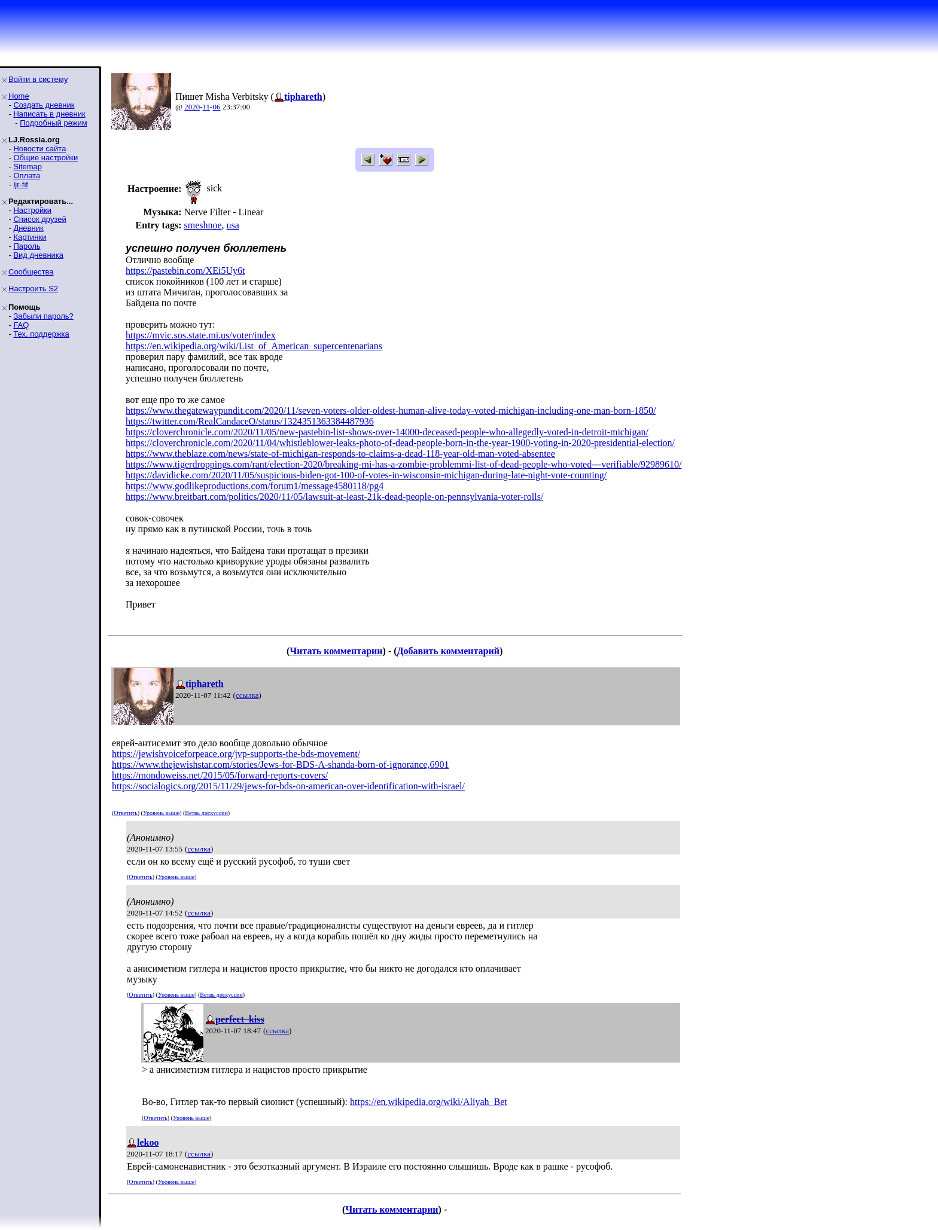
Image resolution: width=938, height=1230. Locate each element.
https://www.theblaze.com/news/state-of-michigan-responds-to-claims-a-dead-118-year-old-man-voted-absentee (340, 453)
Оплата (26, 175)
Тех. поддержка (41, 333)
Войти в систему (38, 79)
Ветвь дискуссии (206, 813)
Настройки (32, 210)
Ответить (125, 813)
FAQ (21, 325)
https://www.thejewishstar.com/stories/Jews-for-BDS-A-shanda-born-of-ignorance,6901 (280, 764)
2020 (192, 106)
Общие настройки (45, 157)
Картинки (29, 237)
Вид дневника (38, 255)
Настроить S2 (33, 288)
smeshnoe (202, 225)
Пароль (26, 246)
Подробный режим (53, 122)
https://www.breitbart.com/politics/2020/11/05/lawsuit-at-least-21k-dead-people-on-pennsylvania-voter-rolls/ (334, 497)
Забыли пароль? (43, 316)
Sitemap (27, 166)
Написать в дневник (49, 113)
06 (216, 106)
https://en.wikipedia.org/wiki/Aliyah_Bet (428, 1102)
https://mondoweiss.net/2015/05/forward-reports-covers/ (220, 775)
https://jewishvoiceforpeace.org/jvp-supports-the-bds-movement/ (236, 754)
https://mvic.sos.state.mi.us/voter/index (201, 335)
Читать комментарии (336, 651)
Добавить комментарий (448, 651)
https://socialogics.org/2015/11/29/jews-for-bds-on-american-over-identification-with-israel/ (288, 786)
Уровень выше (161, 813)
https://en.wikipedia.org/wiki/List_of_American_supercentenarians (254, 346)
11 (207, 106)
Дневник (28, 228)
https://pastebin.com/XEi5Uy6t (185, 270)
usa (233, 225)
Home (18, 95)
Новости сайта (39, 148)
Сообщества (31, 271)
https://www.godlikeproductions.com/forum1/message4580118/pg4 (254, 486)
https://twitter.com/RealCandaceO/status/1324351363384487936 (250, 421)
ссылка (247, 695)
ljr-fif (20, 184)
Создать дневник (43, 104)
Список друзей (39, 219)
